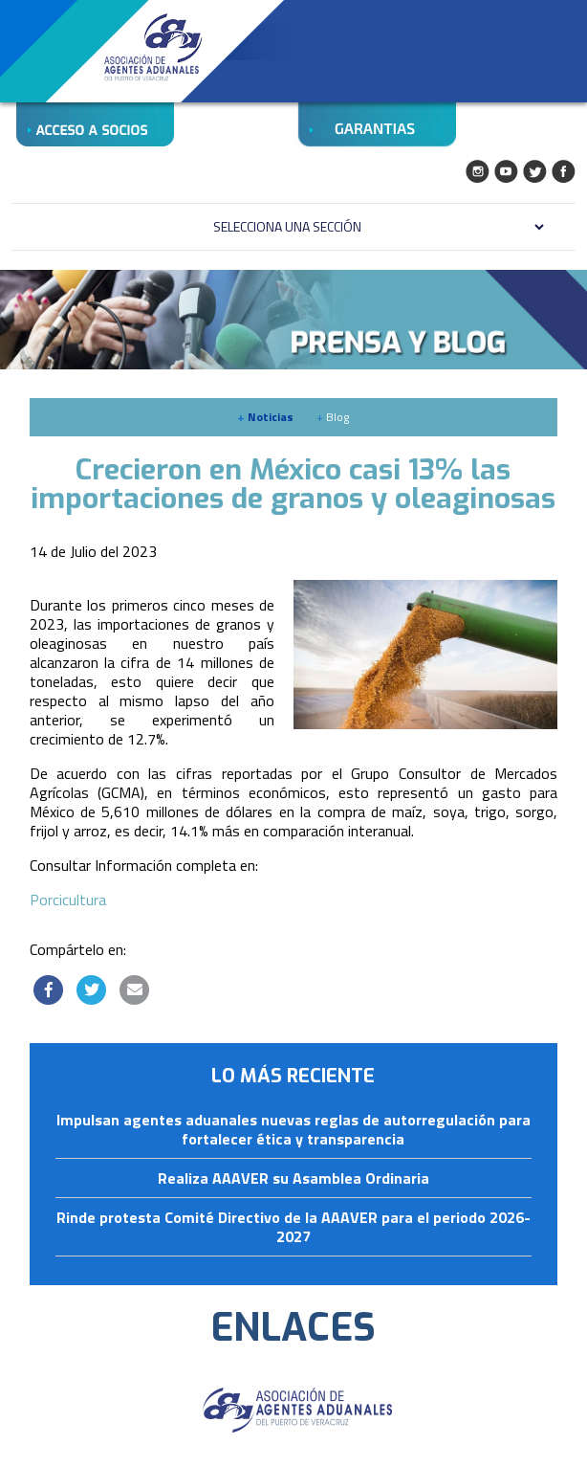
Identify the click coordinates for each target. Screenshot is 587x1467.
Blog (332, 417)
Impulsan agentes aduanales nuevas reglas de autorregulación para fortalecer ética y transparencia (293, 1130)
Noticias (265, 417)
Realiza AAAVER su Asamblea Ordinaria (293, 1178)
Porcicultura (68, 899)
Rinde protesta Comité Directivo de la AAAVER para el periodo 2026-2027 (293, 1228)
